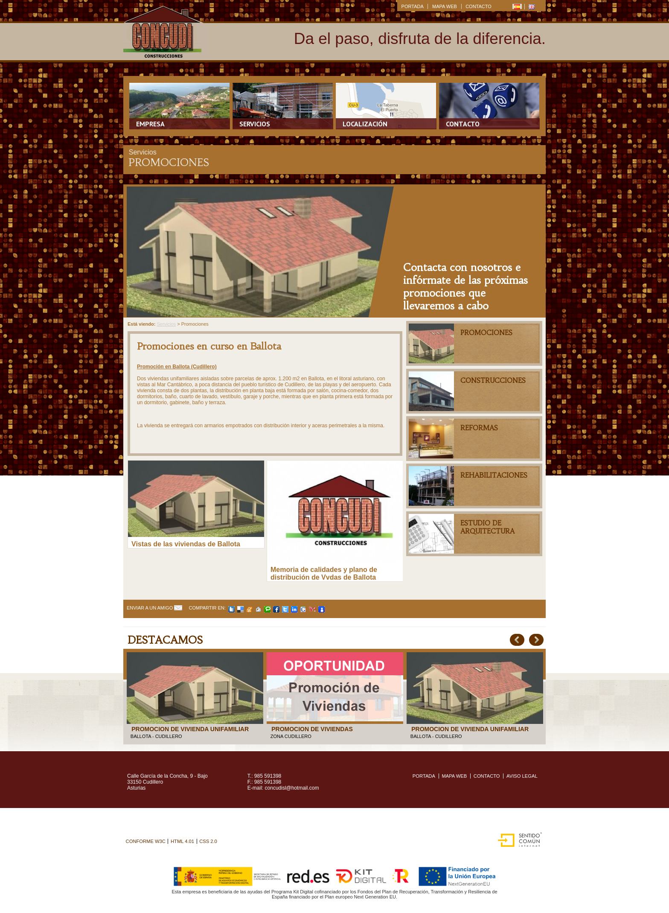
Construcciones (493, 380)
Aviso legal (522, 776)
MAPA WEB (444, 6)
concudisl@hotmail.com (292, 788)
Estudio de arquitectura (487, 527)
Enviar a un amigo (150, 607)
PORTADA (412, 6)
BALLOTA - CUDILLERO (156, 736)
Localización (365, 124)
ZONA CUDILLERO (291, 736)
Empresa (150, 124)
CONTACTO (478, 6)
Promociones (486, 333)
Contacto (463, 124)
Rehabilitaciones (493, 475)
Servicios (254, 124)
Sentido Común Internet (518, 837)
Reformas (479, 428)
